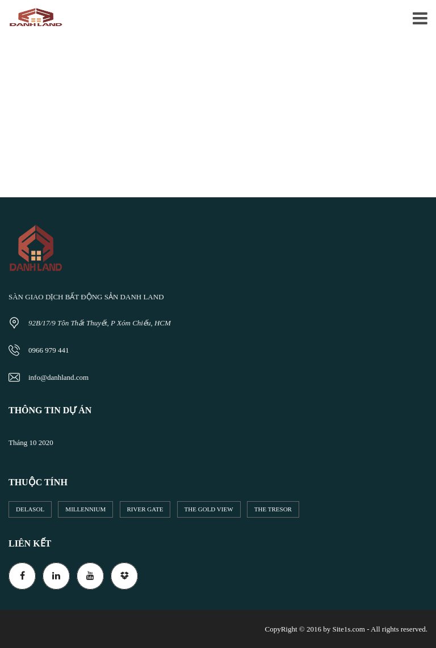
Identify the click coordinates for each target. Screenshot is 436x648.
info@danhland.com (58, 377)
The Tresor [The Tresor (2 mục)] (273, 509)
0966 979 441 (48, 350)
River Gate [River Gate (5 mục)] (145, 509)
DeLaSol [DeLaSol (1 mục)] (30, 509)
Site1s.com (348, 629)
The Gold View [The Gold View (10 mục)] (209, 509)
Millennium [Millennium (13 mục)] (85, 509)
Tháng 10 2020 (31, 442)
